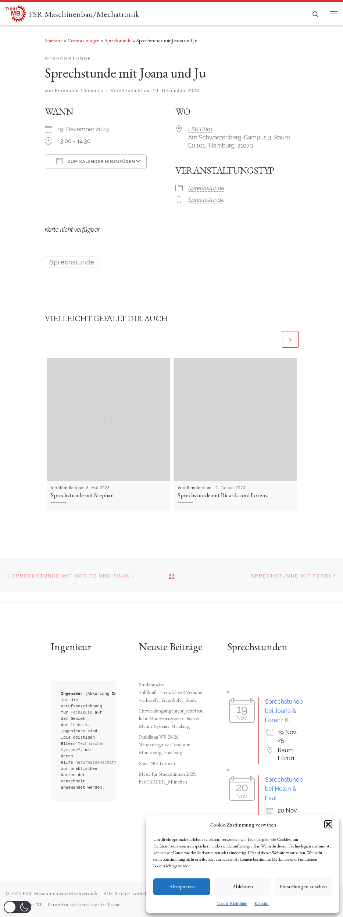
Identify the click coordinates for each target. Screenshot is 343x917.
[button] (328, 824)
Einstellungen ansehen (303, 886)
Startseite (53, 40)
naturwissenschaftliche (102, 762)
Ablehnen (242, 886)
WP (39, 904)
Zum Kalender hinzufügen (95, 161)
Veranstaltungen (84, 40)
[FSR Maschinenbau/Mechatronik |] (16, 12)
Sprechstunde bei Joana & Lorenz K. (284, 711)
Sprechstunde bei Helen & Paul (284, 789)
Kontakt (261, 903)
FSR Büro (200, 129)
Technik (79, 725)
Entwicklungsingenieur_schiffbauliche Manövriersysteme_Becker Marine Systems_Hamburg (171, 718)
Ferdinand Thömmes (79, 90)
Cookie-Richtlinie (232, 903)
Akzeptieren (182, 886)
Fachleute (81, 712)
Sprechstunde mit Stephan (82, 495)
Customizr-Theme (103, 904)
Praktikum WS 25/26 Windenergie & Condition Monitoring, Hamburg (164, 744)
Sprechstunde (118, 40)
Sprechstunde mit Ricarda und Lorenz (223, 495)
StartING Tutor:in (157, 763)
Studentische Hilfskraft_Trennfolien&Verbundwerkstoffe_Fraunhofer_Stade (171, 692)
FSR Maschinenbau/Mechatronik (60, 894)
